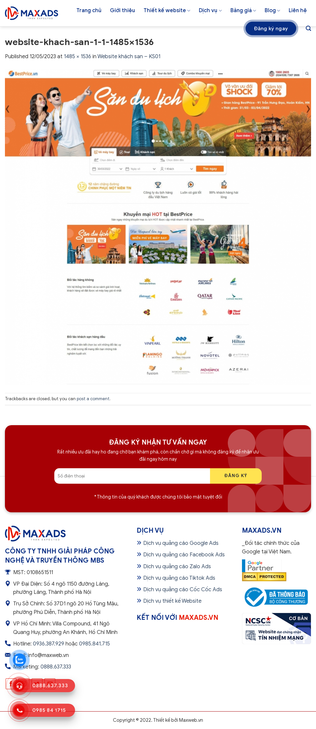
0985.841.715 (94, 644)
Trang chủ (88, 10)
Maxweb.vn (191, 720)
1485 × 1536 (77, 56)
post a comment (93, 398)
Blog (272, 10)
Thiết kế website (167, 10)
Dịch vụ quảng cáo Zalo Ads (177, 566)
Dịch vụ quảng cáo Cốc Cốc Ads (182, 589)
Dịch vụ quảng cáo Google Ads (181, 543)
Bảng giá (243, 10)
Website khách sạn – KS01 (128, 56)
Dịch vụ (210, 10)
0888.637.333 (55, 667)
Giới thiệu (122, 10)
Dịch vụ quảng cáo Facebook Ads (184, 554)
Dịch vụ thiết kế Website (172, 601)
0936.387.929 (48, 644)
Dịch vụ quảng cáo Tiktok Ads (179, 578)
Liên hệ (298, 10)
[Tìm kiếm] (308, 28)
